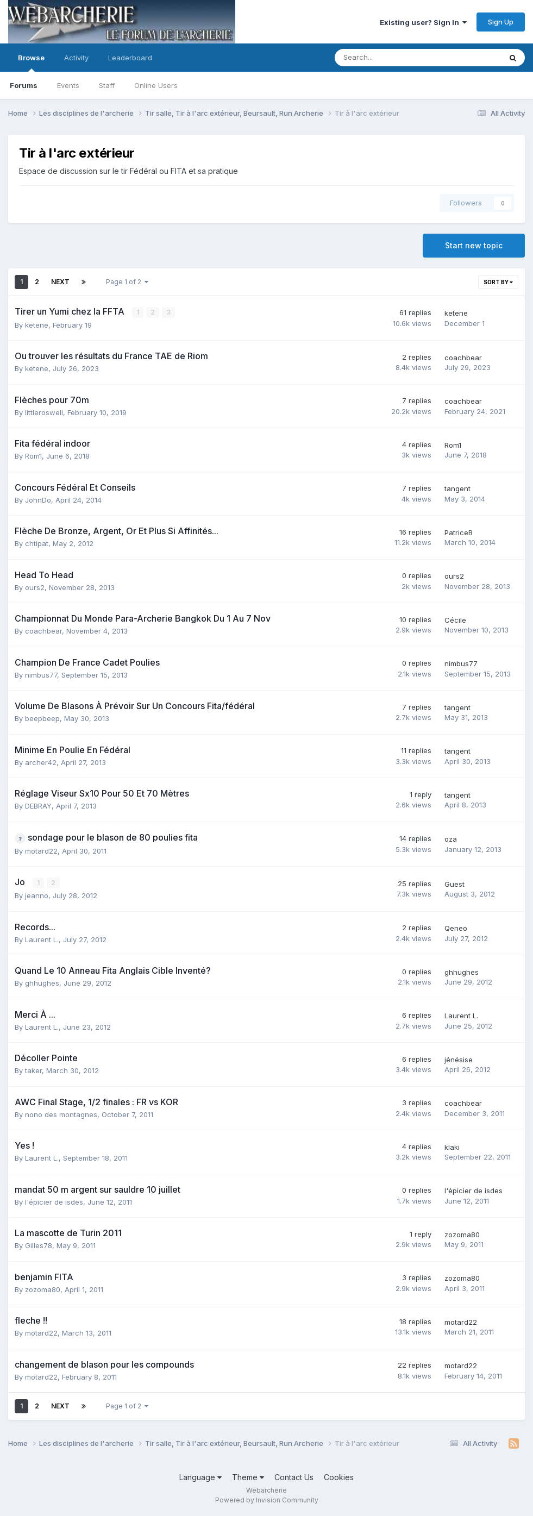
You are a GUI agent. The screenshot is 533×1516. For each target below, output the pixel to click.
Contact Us (293, 1477)
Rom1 (33, 456)
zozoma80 (462, 1234)
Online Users (156, 85)
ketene (36, 325)
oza (450, 839)
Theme (248, 1477)
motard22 (41, 851)
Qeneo (455, 928)
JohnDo (38, 500)
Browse (31, 62)
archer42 (41, 762)
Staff (107, 85)
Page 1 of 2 (127, 282)
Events (68, 85)
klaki (452, 1147)
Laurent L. (42, 939)
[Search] (389, 57)
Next (60, 282)
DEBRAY (38, 805)
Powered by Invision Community (266, 1500)
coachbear (463, 357)
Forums (23, 85)
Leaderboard (130, 57)
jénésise (458, 1059)
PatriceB (458, 532)
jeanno (36, 895)
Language (200, 1477)
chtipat (36, 543)
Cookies (339, 1477)
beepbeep (42, 718)
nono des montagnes (61, 1114)
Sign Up (500, 21)
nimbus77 (41, 675)
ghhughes (42, 983)
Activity (76, 57)
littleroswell (44, 412)
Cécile (455, 620)
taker (33, 1070)
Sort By (498, 282)
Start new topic (474, 245)
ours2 (35, 587)
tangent (457, 488)
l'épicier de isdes (54, 1202)
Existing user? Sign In (423, 22)
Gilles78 (38, 1245)
